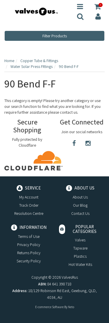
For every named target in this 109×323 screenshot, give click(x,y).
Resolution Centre (28, 213)
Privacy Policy (28, 244)
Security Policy (29, 261)
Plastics (80, 256)
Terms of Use (29, 236)
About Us (80, 197)
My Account (28, 197)
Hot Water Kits (80, 264)
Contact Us (80, 213)
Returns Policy (28, 252)
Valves (80, 240)
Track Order (28, 205)
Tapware (80, 248)
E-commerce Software (49, 307)
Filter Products (54, 35)
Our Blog (80, 205)
